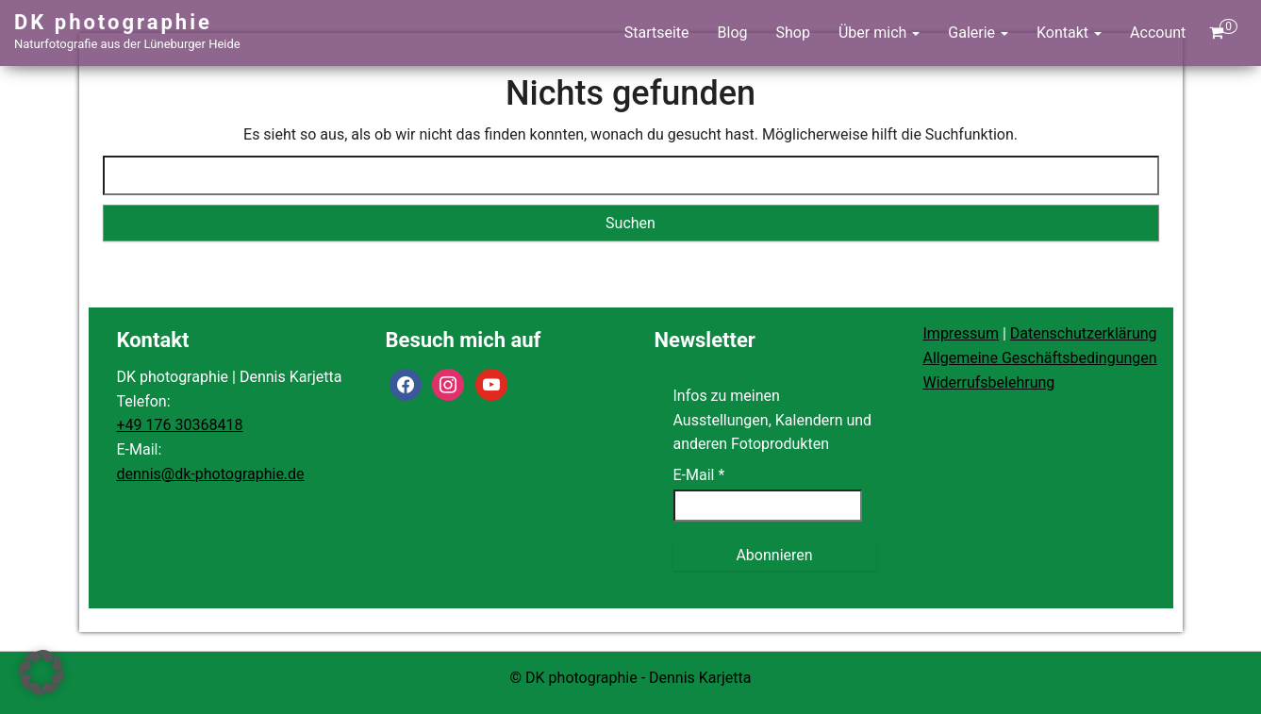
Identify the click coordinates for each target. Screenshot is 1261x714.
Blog (733, 33)
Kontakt (1069, 33)
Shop (793, 33)
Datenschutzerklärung (1083, 333)
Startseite (656, 33)
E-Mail (699, 475)
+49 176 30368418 (180, 425)
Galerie (978, 33)
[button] (41, 672)
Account (1158, 33)
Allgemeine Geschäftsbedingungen (1040, 358)
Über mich (879, 33)
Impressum (961, 333)
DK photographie (113, 22)
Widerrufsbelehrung (989, 382)
